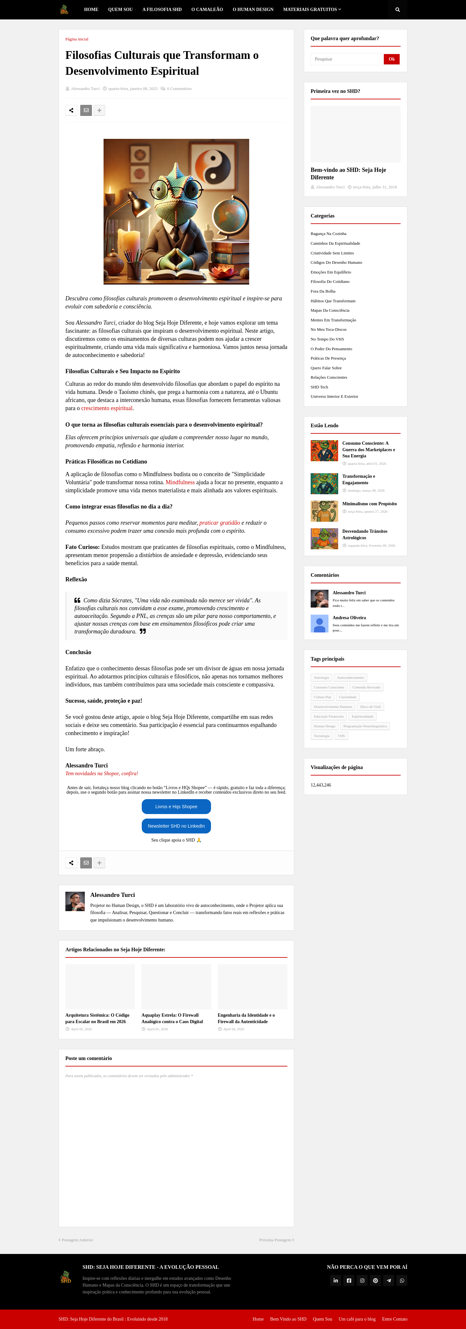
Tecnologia (322, 736)
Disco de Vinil (370, 707)
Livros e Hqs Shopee (176, 806)
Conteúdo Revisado (366, 687)
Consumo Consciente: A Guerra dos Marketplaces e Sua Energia (368, 449)
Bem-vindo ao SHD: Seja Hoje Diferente (348, 174)
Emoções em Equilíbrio (331, 272)
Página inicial (76, 39)
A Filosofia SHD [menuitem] (162, 9)
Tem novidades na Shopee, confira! (101, 773)
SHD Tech (319, 387)
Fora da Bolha (323, 291)
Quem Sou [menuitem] (120, 9)
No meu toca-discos (329, 329)
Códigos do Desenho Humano (336, 262)
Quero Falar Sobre (326, 367)
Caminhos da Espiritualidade (335, 243)
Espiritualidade (362, 716)
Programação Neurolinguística (365, 726)
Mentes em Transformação (333, 320)
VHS (341, 736)
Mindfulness (180, 482)
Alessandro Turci (112, 894)
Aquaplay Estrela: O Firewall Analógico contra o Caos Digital (172, 1018)
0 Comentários (179, 88)
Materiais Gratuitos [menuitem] (310, 9)
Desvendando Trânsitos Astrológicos (364, 534)
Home (258, 1319)
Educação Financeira (329, 716)
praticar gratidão (219, 522)
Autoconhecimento (350, 677)
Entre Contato (394, 1319)
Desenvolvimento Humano (333, 707)
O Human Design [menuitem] (253, 9)
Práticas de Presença (328, 358)
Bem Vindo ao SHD (288, 1319)
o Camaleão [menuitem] (207, 9)
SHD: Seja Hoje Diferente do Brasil (91, 1319)
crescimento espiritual (106, 408)
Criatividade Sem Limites (332, 253)
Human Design (324, 726)
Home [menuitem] (91, 9)
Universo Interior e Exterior (334, 396)
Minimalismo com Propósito (369, 503)
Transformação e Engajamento (358, 479)
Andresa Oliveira (349, 617)
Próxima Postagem (275, 1239)
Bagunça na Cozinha (328, 233)
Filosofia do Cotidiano (330, 281)
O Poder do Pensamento (331, 348)
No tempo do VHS (327, 339)
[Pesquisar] (348, 59)
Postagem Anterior (77, 1239)
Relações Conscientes (329, 377)
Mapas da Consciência (330, 310)
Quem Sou (322, 1319)
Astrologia (321, 677)
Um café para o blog (357, 1319)
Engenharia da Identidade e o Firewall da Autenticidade (246, 1018)
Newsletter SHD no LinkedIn (176, 826)
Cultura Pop (322, 697)
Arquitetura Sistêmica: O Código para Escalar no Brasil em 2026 (97, 1018)
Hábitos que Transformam (333, 300)
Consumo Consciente (329, 687)
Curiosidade (347, 697)
